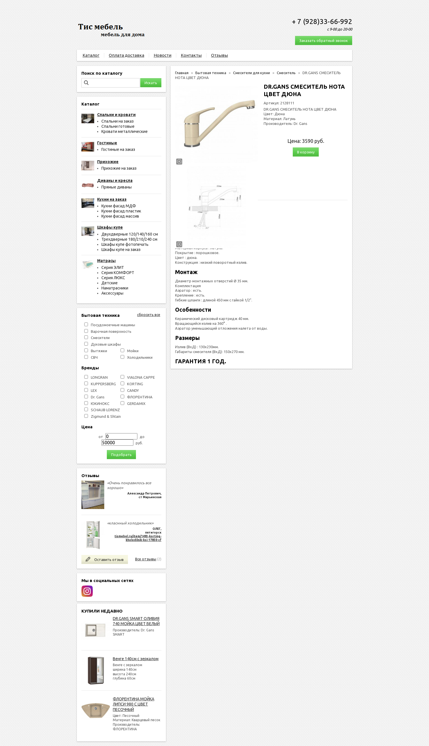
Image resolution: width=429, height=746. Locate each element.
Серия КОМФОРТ (117, 272)
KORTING (135, 384)
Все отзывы (145, 559)
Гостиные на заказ (118, 149)
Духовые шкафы (106, 344)
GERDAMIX (136, 404)
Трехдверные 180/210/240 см (129, 239)
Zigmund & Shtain (106, 416)
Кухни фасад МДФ (118, 206)
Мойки (133, 351)
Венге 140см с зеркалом (136, 658)
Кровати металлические (124, 131)
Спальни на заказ (117, 121)
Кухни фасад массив (120, 216)
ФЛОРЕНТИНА (140, 397)
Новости (162, 55)
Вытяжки (99, 351)
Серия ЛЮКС (113, 277)
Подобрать (121, 455)
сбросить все (148, 315)
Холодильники (140, 357)
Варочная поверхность (111, 331)
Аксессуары (112, 293)
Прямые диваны (116, 187)
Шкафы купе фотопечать (125, 244)
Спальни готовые (118, 126)
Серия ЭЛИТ (112, 267)
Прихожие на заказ (119, 168)
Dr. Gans (98, 397)
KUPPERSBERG (103, 384)
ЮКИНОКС (100, 404)
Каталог (91, 55)
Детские (109, 283)
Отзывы (219, 55)
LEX (94, 390)
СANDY (133, 390)
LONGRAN (99, 377)
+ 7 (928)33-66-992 (322, 21)
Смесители (100, 338)
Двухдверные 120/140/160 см (129, 234)
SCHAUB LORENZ (105, 410)
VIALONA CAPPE (141, 377)
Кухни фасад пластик (121, 211)
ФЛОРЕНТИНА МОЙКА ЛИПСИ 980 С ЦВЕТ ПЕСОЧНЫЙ (133, 704)
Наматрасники (114, 288)
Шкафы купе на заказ (121, 249)
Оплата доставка (126, 55)
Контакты (191, 55)
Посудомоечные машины (113, 325)
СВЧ (94, 357)
